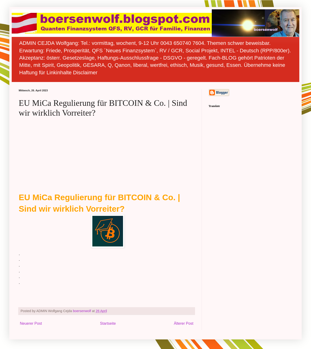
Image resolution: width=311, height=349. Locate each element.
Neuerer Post (31, 323)
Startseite (108, 323)
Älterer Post (183, 323)
